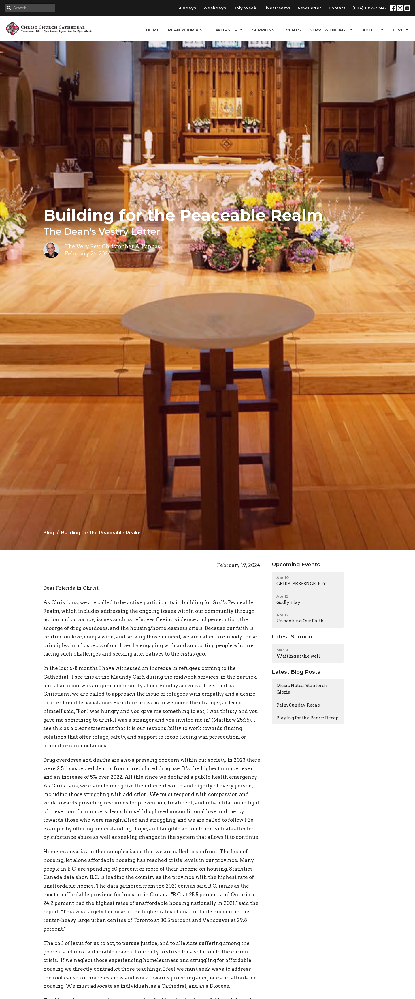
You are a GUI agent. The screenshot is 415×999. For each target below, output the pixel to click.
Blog (48, 532)
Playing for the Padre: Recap (307, 717)
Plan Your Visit (187, 30)
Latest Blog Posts (296, 672)
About (373, 30)
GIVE (401, 30)
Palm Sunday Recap (298, 705)
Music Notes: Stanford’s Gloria (302, 689)
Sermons (263, 30)
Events (292, 30)
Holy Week (244, 7)
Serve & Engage (332, 30)
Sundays (186, 7)
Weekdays (214, 7)
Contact (337, 7)
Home (152, 30)
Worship (230, 30)
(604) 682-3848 (369, 7)
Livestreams (276, 7)
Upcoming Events (296, 564)
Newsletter (309, 7)
